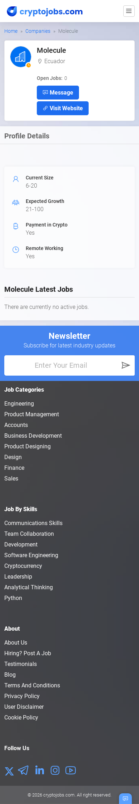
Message (58, 92)
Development (21, 544)
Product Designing (27, 446)
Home (11, 31)
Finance (14, 467)
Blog (10, 674)
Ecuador (54, 61)
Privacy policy (22, 696)
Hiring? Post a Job (27, 653)
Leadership (18, 576)
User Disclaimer (24, 706)
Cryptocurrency (23, 566)
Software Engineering (31, 555)
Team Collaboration (29, 533)
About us (15, 642)
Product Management (31, 414)
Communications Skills (33, 523)
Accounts (16, 425)
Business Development (33, 435)
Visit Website (63, 108)
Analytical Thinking (28, 587)
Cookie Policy (21, 717)
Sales (11, 478)
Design (13, 457)
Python (13, 598)
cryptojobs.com (59, 795)
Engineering (19, 403)
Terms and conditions (32, 685)
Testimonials (20, 664)
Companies (37, 31)
